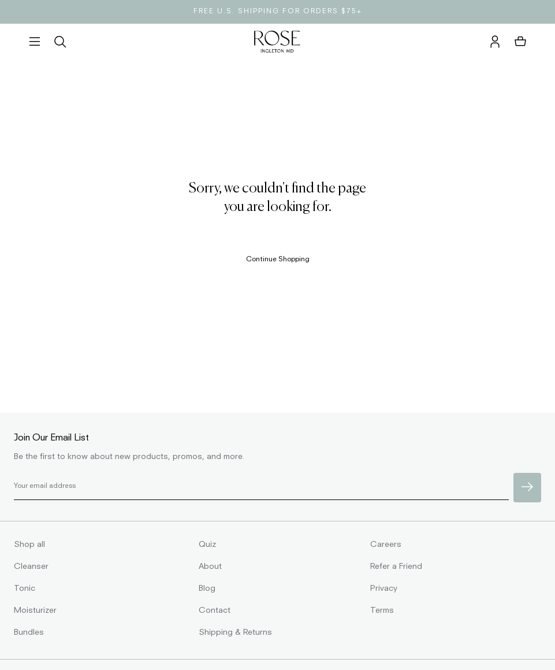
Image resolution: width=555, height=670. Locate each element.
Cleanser (31, 566)
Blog (207, 588)
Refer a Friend (396, 566)
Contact (214, 610)
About (210, 566)
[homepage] (277, 42)
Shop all (29, 545)
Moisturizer (35, 610)
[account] (495, 42)
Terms (382, 610)
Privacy (383, 588)
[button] (35, 42)
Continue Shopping (278, 259)
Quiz (207, 545)
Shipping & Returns (235, 632)
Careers (385, 545)
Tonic (24, 588)
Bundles (29, 632)
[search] (60, 42)
